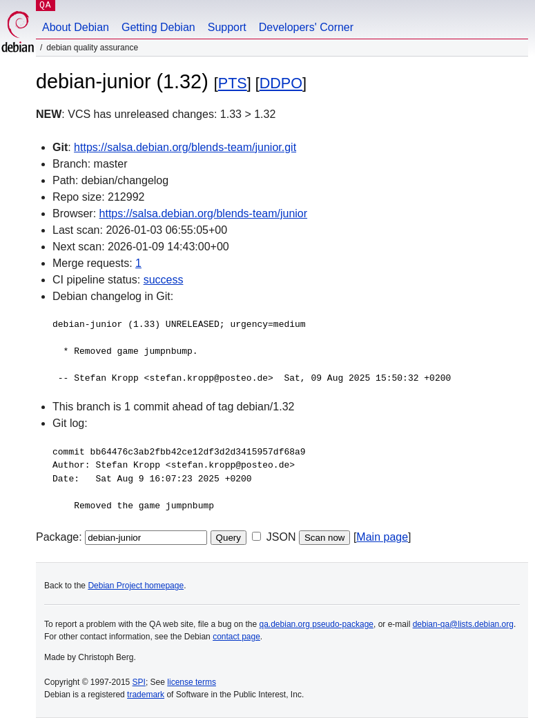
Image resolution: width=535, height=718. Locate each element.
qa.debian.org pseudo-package (316, 624)
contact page (236, 636)
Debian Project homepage (136, 585)
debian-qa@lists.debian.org (463, 624)
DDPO (281, 83)
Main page (382, 537)
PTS (232, 83)
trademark (145, 694)
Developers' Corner (306, 27)
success (164, 280)
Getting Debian (158, 27)
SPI (139, 682)
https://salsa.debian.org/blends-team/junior (203, 213)
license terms (191, 682)
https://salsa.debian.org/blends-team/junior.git (185, 147)
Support (227, 27)
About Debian (75, 27)
